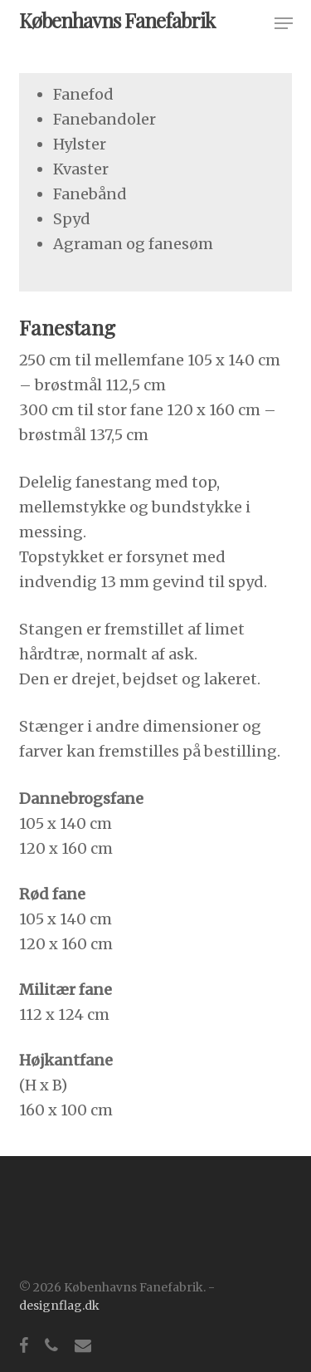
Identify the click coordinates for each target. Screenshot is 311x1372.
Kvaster (81, 169)
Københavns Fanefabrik (117, 20)
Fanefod (83, 94)
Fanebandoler (104, 119)
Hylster (79, 144)
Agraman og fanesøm (133, 243)
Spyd (71, 218)
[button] (284, 23)
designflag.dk (59, 1305)
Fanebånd (90, 193)
